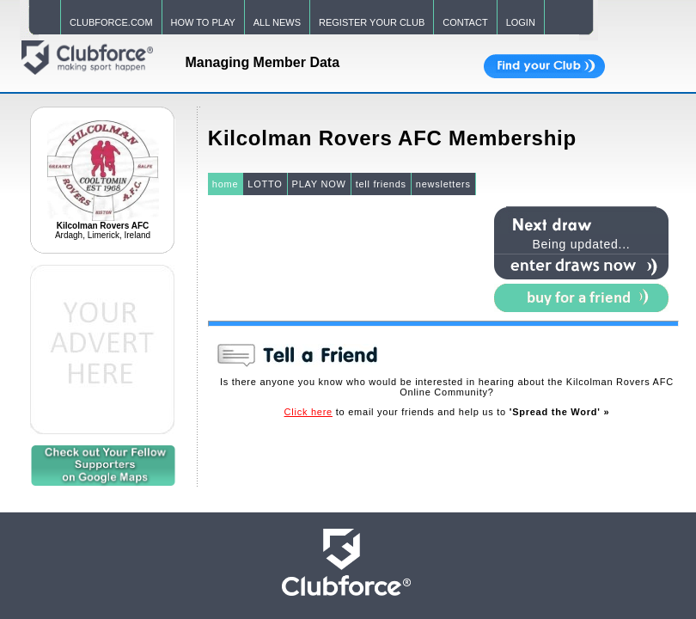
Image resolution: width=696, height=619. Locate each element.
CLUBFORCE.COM (111, 22)
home (225, 184)
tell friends (381, 184)
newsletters (443, 184)
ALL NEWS (277, 22)
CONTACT (465, 22)
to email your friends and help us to (447, 412)
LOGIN (520, 22)
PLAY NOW (319, 184)
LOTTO (264, 184)
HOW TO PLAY (203, 22)
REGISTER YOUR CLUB (371, 22)
